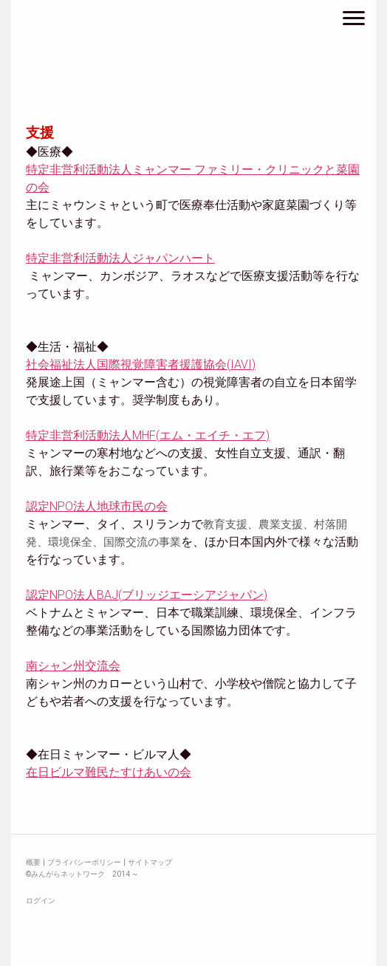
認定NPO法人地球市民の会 (97, 506)
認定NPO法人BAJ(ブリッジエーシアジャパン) (146, 595)
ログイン (40, 900)
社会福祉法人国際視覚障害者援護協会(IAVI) (141, 364)
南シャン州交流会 (73, 666)
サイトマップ (150, 862)
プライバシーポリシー (84, 862)
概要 (33, 862)
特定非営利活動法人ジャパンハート (120, 258)
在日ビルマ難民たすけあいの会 (108, 772)
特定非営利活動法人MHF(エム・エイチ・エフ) (148, 435)
